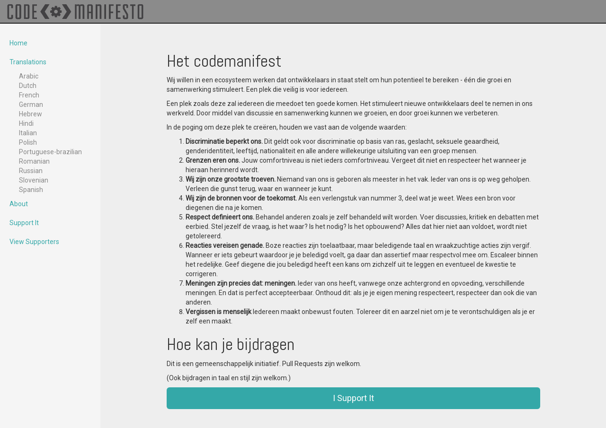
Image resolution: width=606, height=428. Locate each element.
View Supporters (34, 241)
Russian (31, 171)
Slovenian (33, 180)
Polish (28, 142)
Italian (28, 133)
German (31, 104)
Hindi (26, 123)
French (29, 95)
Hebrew (30, 114)
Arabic (28, 76)
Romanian (34, 161)
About (18, 204)
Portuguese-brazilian (50, 152)
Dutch (27, 85)
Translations (27, 62)
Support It (24, 223)
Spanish (31, 189)
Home (18, 43)
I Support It (353, 398)
